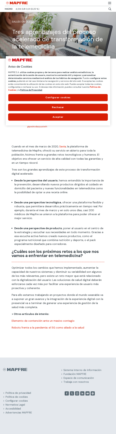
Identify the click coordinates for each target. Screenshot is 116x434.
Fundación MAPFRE (74, 374)
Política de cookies (16, 396)
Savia (62, 146)
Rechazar (58, 107)
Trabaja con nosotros (76, 382)
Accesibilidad (13, 408)
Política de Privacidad (31, 90)
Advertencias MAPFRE (18, 412)
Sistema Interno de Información (82, 370)
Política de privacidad (18, 393)
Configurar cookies (16, 400)
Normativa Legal (15, 404)
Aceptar (58, 117)
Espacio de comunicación (78, 378)
